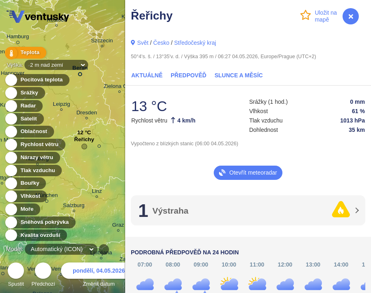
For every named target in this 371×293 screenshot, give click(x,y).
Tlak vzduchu (33, 171)
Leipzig (61, 105)
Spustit (16, 276)
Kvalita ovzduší (35, 235)
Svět (142, 42)
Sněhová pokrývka (40, 222)
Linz (97, 192)
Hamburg (18, 37)
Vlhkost (25, 196)
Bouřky (25, 183)
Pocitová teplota (37, 80)
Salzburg (74, 206)
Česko (161, 42)
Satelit (24, 119)
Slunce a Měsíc (239, 75)
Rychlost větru (35, 145)
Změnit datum (99, 276)
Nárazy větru (32, 158)
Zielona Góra (119, 87)
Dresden (86, 113)
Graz (118, 226)
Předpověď (188, 75)
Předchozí (43, 276)
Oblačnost (29, 132)
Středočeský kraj (195, 42)
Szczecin (102, 41)
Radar (23, 106)
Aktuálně (147, 75)
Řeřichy (84, 141)
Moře (22, 209)
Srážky (24, 93)
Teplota (25, 53)
